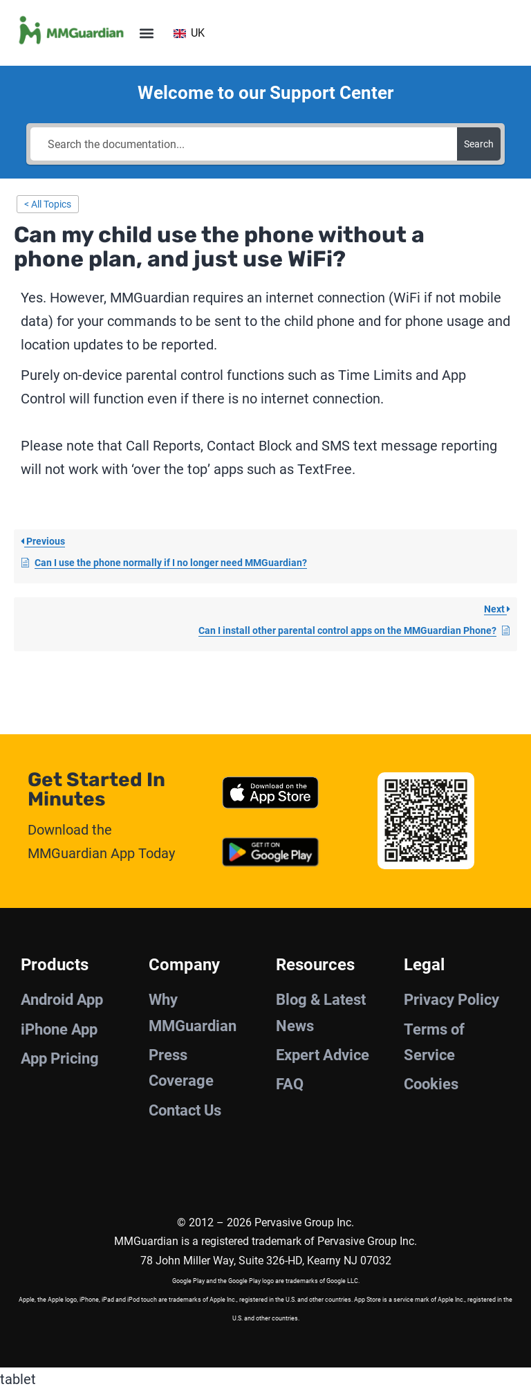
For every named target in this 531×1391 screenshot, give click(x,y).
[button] (146, 32)
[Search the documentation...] (243, 144)
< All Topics (47, 204)
